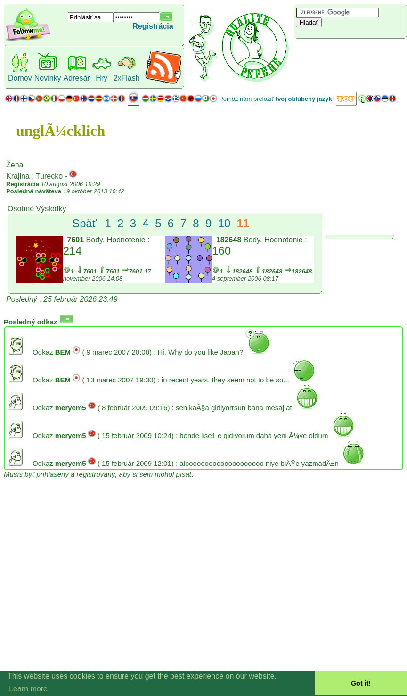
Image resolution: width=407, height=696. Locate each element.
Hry (101, 78)
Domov (20, 78)
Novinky (47, 78)
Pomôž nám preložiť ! (276, 98)
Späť (84, 223)
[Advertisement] (350, 54)
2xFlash (127, 78)
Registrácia (152, 26)
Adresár (77, 78)
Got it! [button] (361, 683)
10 (224, 223)
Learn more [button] (28, 689)
